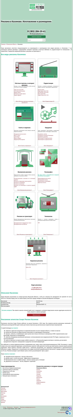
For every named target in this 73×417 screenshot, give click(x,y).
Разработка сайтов (42, 134)
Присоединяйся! (62, 413)
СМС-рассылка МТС (19, 89)
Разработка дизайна (43, 137)
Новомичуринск (40, 383)
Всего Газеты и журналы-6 (24, 146)
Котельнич (39, 378)
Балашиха (3, 397)
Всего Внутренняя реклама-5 (25, 190)
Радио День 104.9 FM (43, 91)
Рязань (38, 370)
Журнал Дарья (17, 138)
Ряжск (38, 380)
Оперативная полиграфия (44, 181)
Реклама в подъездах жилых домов (22, 181)
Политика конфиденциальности (27, 408)
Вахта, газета (17, 135)
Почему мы (10, 408)
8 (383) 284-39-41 (66, 409)
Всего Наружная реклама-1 (36, 279)
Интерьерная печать (43, 180)
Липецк (3, 394)
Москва (3, 389)
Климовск (39, 372)
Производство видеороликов (45, 138)
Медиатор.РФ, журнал (19, 139)
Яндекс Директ (17, 95)
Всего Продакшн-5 (48, 146)
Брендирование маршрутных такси (22, 223)
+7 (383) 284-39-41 (36, 288)
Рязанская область (12, 44)
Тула (2, 395)
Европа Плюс (41, 89)
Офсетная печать (42, 183)
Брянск (3, 403)
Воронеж (3, 391)
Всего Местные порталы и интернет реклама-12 (24, 102)
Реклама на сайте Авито (20, 93)
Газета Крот (17, 137)
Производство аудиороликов (45, 139)
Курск (2, 398)
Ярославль (4, 392)
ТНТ (39, 223)
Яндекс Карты (17, 92)
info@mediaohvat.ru (36, 290)
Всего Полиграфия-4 (48, 190)
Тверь (2, 400)
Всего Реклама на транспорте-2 (24, 235)
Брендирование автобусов (20, 224)
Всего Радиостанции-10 (48, 101)
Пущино (38, 381)
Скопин (38, 373)
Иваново (3, 402)
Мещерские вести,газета (20, 134)
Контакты (16, 408)
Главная (3, 44)
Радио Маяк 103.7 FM (43, 95)
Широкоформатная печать (44, 179)
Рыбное (38, 385)
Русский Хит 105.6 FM (43, 92)
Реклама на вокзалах (19, 184)
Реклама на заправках (19, 183)
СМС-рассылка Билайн (19, 91)
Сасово (38, 375)
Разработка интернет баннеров (45, 135)
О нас (4, 408)
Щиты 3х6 (28, 268)
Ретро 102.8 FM (41, 93)
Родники (38, 377)
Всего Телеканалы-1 (48, 235)
